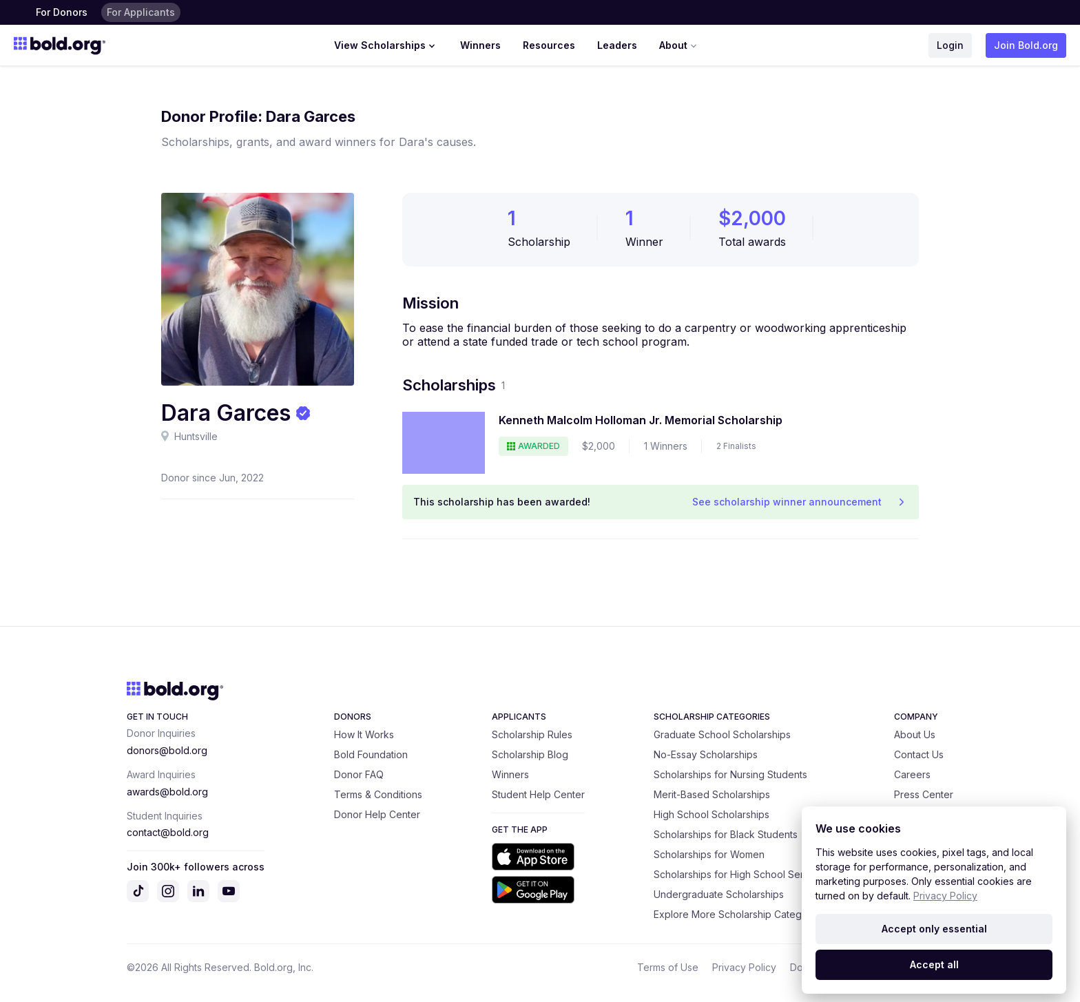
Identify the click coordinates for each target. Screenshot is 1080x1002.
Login (950, 45)
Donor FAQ (359, 774)
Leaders (617, 45)
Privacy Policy (744, 967)
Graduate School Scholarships (722, 734)
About (679, 45)
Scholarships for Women (709, 854)
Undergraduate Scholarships (719, 894)
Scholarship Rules (532, 734)
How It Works (364, 734)
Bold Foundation (371, 754)
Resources (549, 45)
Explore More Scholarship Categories (739, 914)
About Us (914, 734)
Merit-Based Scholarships (712, 794)
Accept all (934, 964)
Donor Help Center (377, 814)
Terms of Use (667, 967)
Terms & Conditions (378, 794)
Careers (912, 774)
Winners (480, 45)
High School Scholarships (711, 814)
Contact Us (919, 754)
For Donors (61, 12)
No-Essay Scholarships (706, 754)
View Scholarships (386, 45)
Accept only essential (934, 929)
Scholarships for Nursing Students (730, 774)
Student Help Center (538, 794)
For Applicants (141, 12)
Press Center (923, 794)
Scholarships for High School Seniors (738, 874)
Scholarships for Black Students (726, 834)
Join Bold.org (1026, 45)
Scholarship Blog (530, 754)
